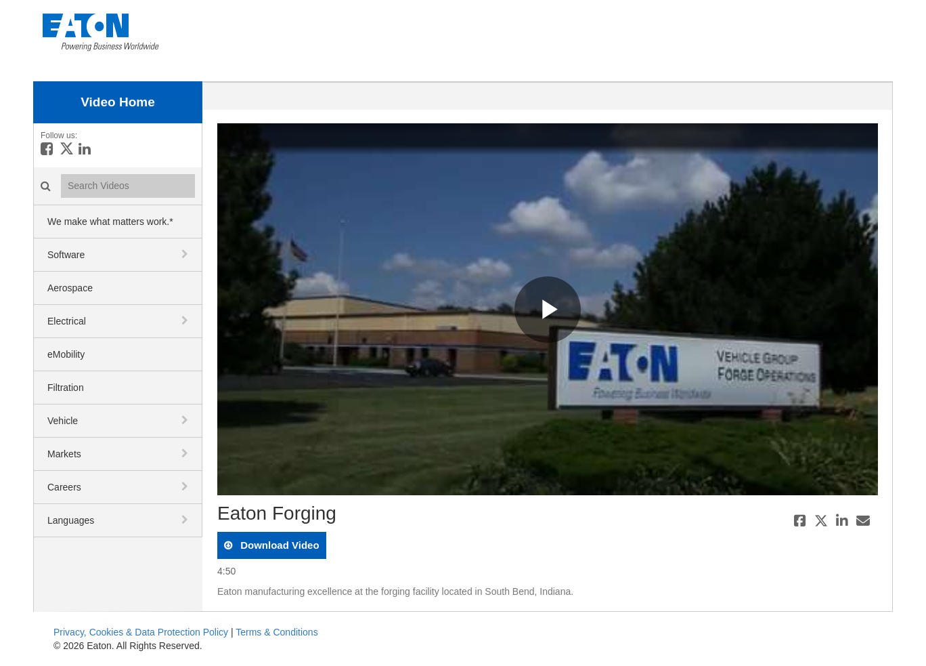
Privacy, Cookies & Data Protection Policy (140, 632)
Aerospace (70, 288)
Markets (64, 454)
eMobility (66, 354)
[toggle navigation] (186, 254)
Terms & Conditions (276, 632)
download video (278, 545)
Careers (64, 487)
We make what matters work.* (110, 221)
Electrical (66, 321)
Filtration (65, 387)
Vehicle (62, 420)
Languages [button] (70, 520)
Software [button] (66, 254)
